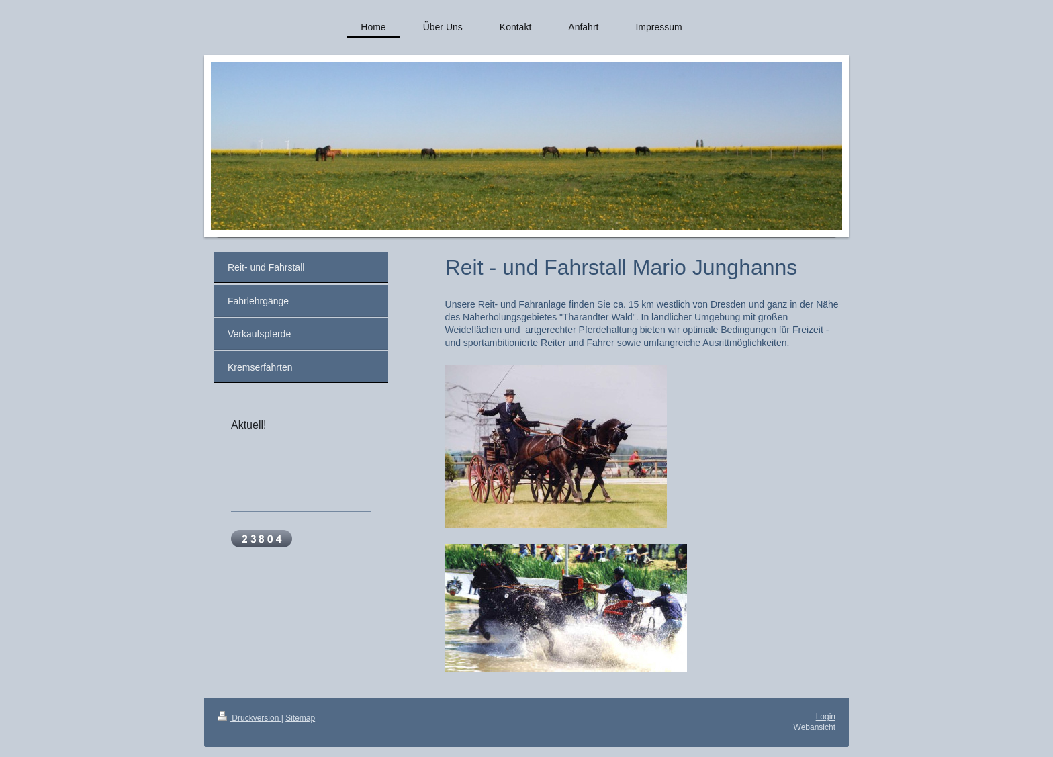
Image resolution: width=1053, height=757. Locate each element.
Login (825, 716)
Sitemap (300, 718)
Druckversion (249, 718)
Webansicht (814, 727)
